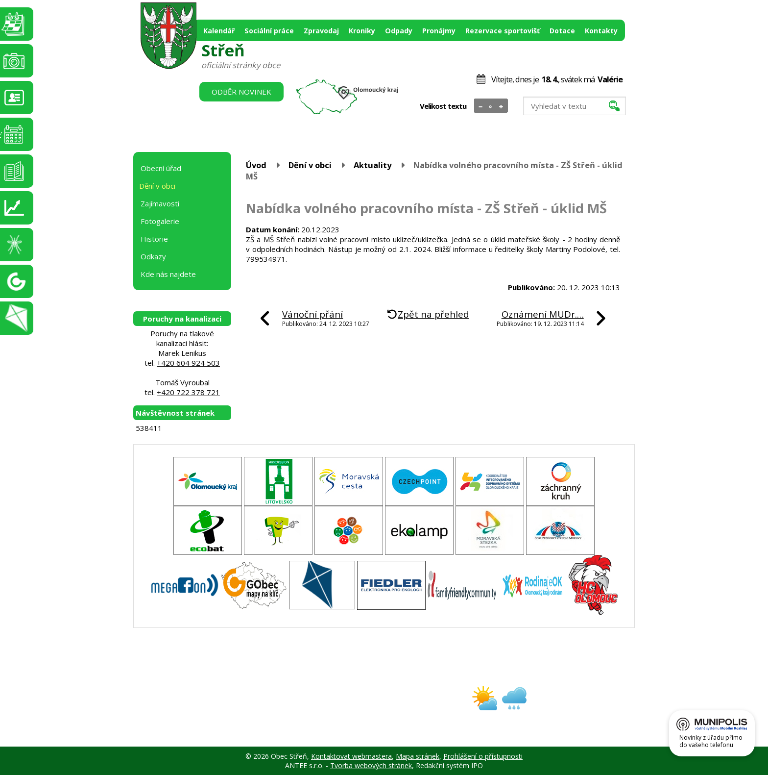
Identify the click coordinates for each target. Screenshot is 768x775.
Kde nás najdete (168, 274)
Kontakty (601, 30)
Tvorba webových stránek (371, 765)
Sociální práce (269, 30)
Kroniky (362, 30)
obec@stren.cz (349, 706)
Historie (154, 239)
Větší (501, 106)
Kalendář (219, 30)
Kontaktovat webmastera (351, 756)
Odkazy (153, 256)
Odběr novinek (241, 92)
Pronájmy (439, 30)
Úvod (256, 165)
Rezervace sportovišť (502, 30)
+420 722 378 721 (188, 392)
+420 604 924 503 (188, 363)
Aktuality (372, 165)
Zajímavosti (160, 203)
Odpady (398, 30)
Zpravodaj (321, 30)
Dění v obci (310, 165)
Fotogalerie (160, 221)
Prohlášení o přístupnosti (483, 756)
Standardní (491, 106)
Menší (481, 106)
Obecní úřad (161, 168)
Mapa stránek (417, 756)
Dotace (562, 30)
